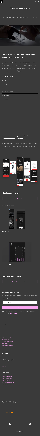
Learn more (4, 366)
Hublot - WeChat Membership (7, 378)
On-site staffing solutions (7, 345)
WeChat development (5, 333)
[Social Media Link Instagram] (30, 424)
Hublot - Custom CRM (6, 380)
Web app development (6, 339)
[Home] (3, 1)
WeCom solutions (5, 347)
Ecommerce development (6, 335)
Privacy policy (13, 313)
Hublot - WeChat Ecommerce (7, 376)
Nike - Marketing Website (7, 384)
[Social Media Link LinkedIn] (10, 424)
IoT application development (7, 341)
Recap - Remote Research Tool (7, 391)
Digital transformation (6, 343)
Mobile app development (6, 337)
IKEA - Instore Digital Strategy (8, 382)
